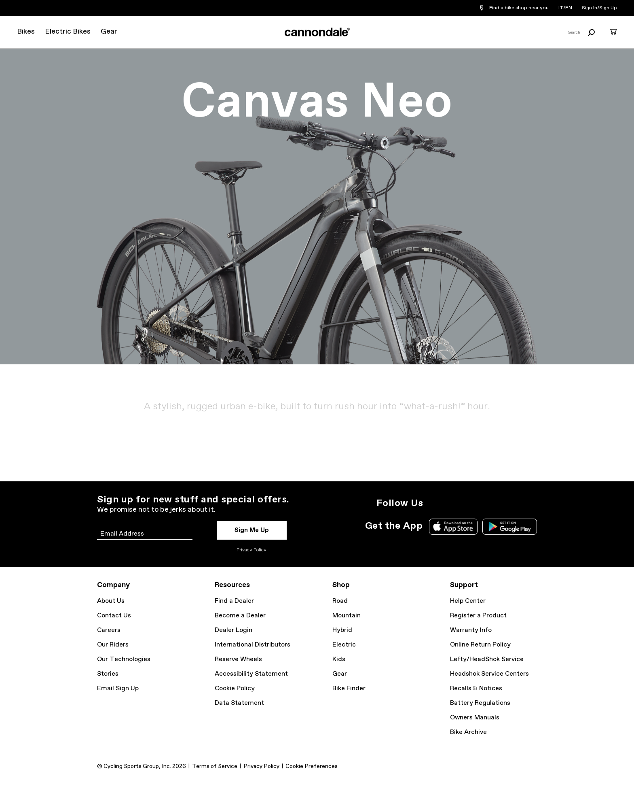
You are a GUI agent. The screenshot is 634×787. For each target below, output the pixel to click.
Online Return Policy (480, 644)
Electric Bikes (68, 31)
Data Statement (239, 703)
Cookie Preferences (311, 766)
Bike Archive (468, 732)
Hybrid (342, 630)
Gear (109, 31)
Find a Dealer (234, 601)
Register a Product (478, 615)
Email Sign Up (118, 688)
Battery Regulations (480, 703)
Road (340, 601)
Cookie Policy (235, 688)
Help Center (468, 601)
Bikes (26, 31)
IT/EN (565, 8)
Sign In (589, 8)
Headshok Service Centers (489, 674)
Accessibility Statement (251, 674)
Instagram (434, 503)
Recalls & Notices (476, 688)
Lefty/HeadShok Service (487, 659)
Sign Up (608, 8)
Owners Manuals (474, 717)
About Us (111, 601)
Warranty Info (471, 630)
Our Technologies (123, 659)
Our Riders (113, 644)
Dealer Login (233, 630)
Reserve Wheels (238, 659)
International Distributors (252, 644)
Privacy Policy (251, 550)
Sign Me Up (252, 530)
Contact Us (114, 615)
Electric (344, 644)
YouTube (487, 503)
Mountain (346, 615)
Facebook (470, 503)
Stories (107, 674)
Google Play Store (509, 527)
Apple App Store (453, 527)
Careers (108, 630)
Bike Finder (349, 688)
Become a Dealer (240, 615)
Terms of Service (214, 766)
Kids (338, 659)
